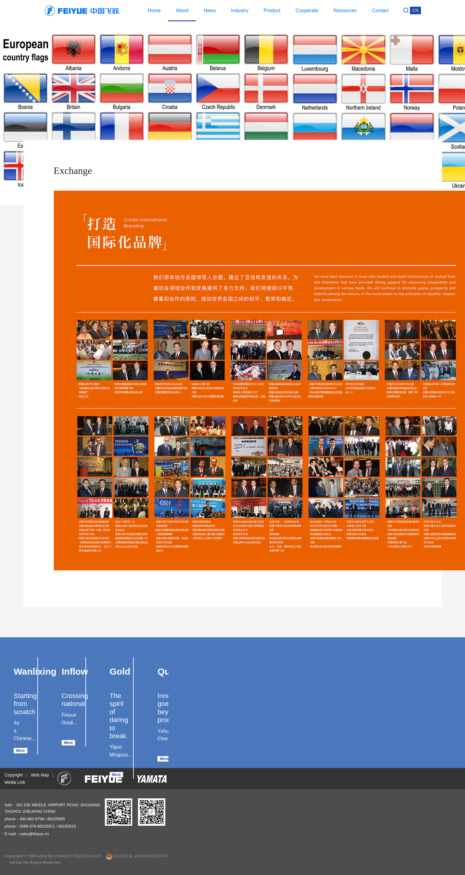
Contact (380, 10)
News (210, 10)
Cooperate (306, 10)
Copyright (14, 775)
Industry (239, 10)
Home (154, 10)
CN (415, 10)
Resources (344, 10)
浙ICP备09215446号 (84, 856)
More (20, 751)
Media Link (15, 782)
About (182, 10)
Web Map (40, 775)
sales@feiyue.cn (34, 834)
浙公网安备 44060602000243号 (137, 856)
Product (272, 10)
